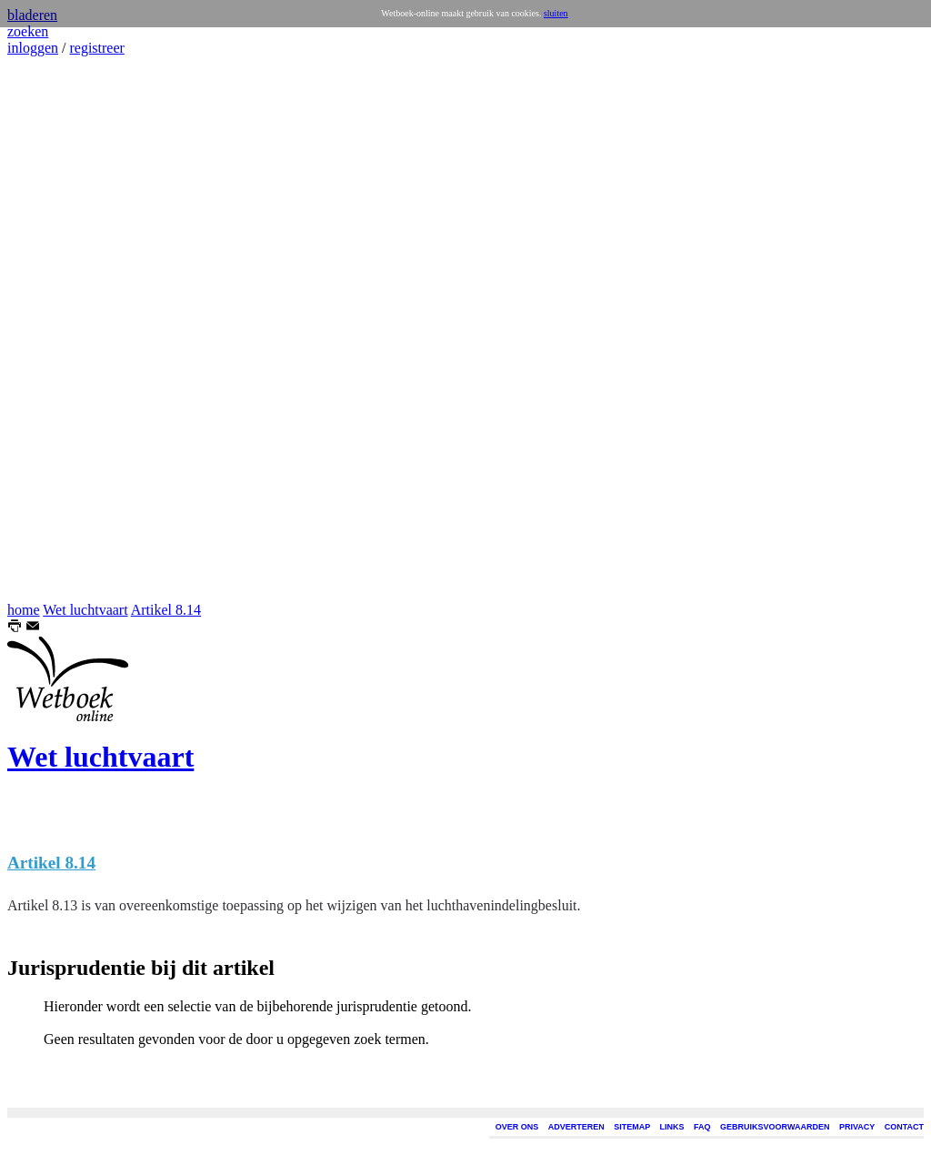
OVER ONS (517, 1126)
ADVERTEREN (576, 1126)
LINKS (672, 1126)
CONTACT (904, 1126)
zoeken (27, 31)
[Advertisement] (61, 329)
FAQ (702, 1126)
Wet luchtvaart (85, 610)
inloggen (32, 47)
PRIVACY (857, 1126)
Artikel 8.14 (166, 610)
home (23, 610)
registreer (96, 47)
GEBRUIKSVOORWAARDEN (774, 1126)
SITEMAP (632, 1126)
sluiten (556, 13)
